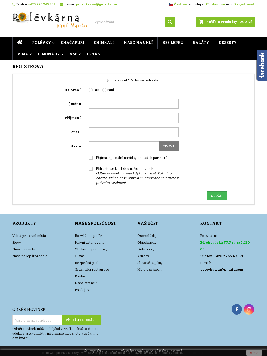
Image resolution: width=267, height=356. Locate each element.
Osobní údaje (148, 236)
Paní (108, 90)
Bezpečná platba (88, 263)
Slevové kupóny (150, 263)
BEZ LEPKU (172, 42)
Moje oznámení (149, 269)
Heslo (75, 146)
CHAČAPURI (72, 42)
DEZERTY (228, 42)
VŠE (73, 54)
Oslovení (73, 90)
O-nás (93, 54)
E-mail (74, 132)
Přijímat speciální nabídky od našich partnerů (131, 158)
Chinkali (104, 42)
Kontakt (81, 276)
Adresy (143, 256)
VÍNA (22, 54)
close (254, 353)
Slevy (16, 242)
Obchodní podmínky (91, 249)
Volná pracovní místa (29, 236)
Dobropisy (145, 249)
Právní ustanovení (89, 242)
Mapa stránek (86, 283)
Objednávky (146, 242)
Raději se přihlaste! (145, 80)
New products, (24, 249)
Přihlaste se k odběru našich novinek (137, 176)
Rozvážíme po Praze (91, 236)
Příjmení (73, 118)
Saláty (201, 42)
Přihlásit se (215, 4)
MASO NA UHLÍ (138, 42)
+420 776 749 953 (41, 4)
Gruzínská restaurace (92, 269)
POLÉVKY (41, 42)
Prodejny (82, 290)
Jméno (75, 104)
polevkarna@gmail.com (96, 4)
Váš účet (147, 223)
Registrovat (244, 4)
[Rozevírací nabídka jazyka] (180, 4)
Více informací (194, 353)
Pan (94, 90)
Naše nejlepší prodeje (29, 256)
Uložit (217, 196)
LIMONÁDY (49, 54)
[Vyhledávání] (133, 22)
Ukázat (168, 146)
